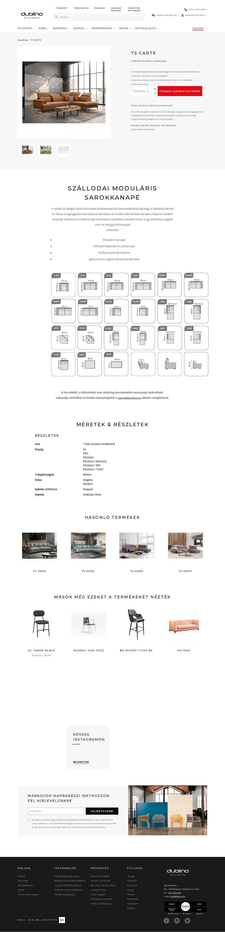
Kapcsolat (100, 8)
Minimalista (133, 899)
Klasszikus (132, 885)
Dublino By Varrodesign (134, 9)
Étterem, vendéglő (100, 876)
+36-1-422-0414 (174, 893)
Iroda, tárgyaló (98, 894)
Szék (44, 28)
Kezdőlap (23, 40)
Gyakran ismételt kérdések (68, 885)
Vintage (131, 876)
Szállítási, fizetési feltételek (68, 890)
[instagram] (177, 921)
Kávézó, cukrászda (100, 881)
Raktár (21, 890)
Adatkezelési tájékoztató (66, 876)
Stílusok (26, 28)
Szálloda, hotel (98, 890)
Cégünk (21, 876)
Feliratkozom (102, 811)
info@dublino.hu (177, 897)
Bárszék (61, 28)
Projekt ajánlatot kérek (180, 91)
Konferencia (103, 28)
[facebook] (167, 921)
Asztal (80, 28)
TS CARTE (35, 40)
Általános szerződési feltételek (70, 881)
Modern (131, 894)
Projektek (62, 8)
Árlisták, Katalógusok (64, 894)
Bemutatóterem (26, 885)
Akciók (199, 28)
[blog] (187, 921)
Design (130, 890)
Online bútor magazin (29, 894)
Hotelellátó (146, 28)
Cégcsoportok (81, 8)
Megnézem (81, 762)
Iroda (125, 28)
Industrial (132, 881)
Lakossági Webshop (116, 9)
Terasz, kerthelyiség (101, 904)
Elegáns (131, 908)
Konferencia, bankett (101, 899)
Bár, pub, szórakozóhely (103, 885)
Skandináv (132, 904)
